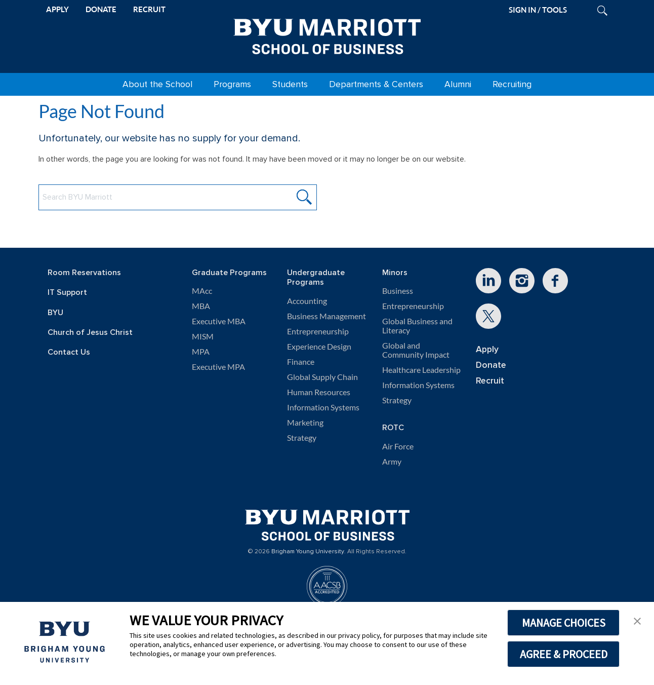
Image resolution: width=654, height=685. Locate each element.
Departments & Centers (376, 84)
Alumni (457, 84)
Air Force (398, 446)
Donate (491, 365)
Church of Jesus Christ (90, 332)
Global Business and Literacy (417, 326)
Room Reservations (84, 273)
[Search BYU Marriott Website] (177, 197)
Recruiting (512, 84)
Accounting (307, 301)
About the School (157, 84)
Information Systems (323, 407)
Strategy (301, 437)
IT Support (67, 292)
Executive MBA (219, 321)
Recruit (490, 380)
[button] (637, 620)
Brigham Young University (307, 551)
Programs (232, 84)
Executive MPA (218, 366)
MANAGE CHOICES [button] (563, 623)
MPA (201, 351)
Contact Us (69, 352)
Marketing (305, 422)
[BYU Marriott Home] (327, 34)
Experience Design (319, 346)
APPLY (57, 9)
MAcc (202, 290)
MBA (201, 306)
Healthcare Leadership (421, 369)
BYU (55, 313)
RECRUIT (149, 9)
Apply (487, 349)
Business (397, 290)
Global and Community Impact (415, 350)
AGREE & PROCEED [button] (563, 654)
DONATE (101, 9)
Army (391, 461)
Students (290, 84)
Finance (300, 361)
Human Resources (318, 392)
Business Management (326, 316)
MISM (203, 336)
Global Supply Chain (322, 377)
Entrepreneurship (318, 331)
